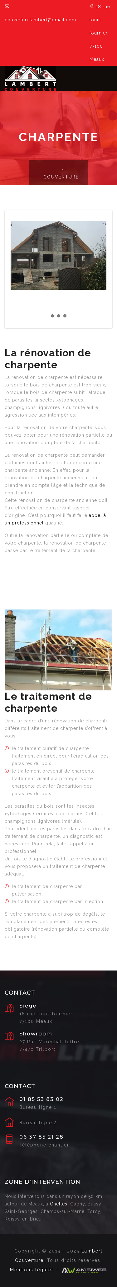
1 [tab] (52, 315)
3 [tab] (64, 315)
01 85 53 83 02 (41, 1099)
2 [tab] (58, 315)
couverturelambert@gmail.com (40, 13)
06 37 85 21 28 (41, 1137)
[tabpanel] (58, 255)
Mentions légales (32, 1269)
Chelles (58, 1203)
